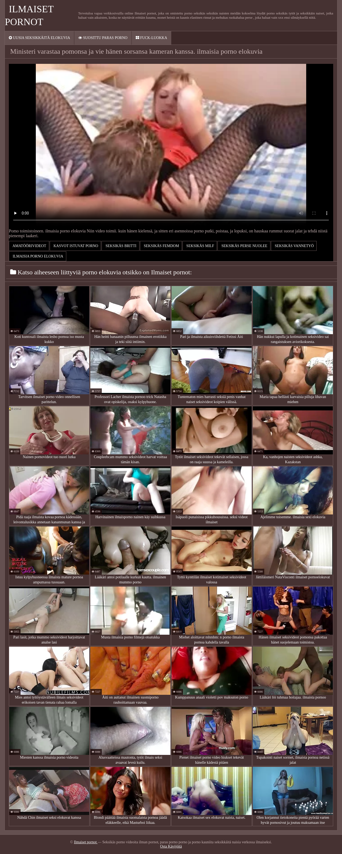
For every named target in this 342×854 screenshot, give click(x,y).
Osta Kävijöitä (171, 846)
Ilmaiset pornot (86, 842)
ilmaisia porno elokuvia (37, 256)
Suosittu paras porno (102, 38)
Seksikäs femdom (161, 246)
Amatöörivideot (29, 246)
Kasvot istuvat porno (75, 246)
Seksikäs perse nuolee (243, 246)
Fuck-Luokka (151, 38)
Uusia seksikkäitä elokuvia (39, 38)
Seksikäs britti (120, 246)
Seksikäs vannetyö (294, 246)
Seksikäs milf (199, 246)
